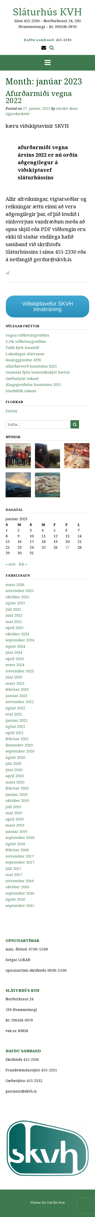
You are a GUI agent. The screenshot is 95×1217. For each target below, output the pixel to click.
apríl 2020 (15, 775)
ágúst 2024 (15, 646)
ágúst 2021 (15, 726)
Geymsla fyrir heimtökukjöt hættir (38, 372)
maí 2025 (14, 621)
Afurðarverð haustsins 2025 (31, 366)
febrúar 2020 (17, 788)
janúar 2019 (16, 831)
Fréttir (11, 410)
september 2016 (20, 893)
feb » (23, 564)
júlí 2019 (13, 806)
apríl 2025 (15, 627)
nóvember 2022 (20, 701)
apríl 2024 (15, 658)
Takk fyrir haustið (22, 347)
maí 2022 (14, 713)
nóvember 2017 (20, 856)
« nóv (11, 564)
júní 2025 (14, 615)
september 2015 (20, 905)
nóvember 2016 (20, 880)
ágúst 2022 (15, 707)
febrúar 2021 (17, 738)
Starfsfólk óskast (21, 390)
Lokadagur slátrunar (25, 353)
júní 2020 (14, 769)
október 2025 (17, 596)
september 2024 (20, 639)
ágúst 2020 (15, 757)
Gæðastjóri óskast (22, 378)
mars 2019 (15, 825)
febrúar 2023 (17, 689)
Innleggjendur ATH (23, 359)
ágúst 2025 (15, 602)
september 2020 (20, 750)
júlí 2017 (13, 868)
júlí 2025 (13, 609)
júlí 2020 (13, 763)
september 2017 (20, 862)
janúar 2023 (16, 695)
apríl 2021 (15, 732)
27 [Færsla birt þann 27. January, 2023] (67, 547)
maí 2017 (14, 874)
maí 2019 (14, 812)
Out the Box (56, 1202)
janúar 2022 (16, 720)
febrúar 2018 (17, 849)
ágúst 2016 (15, 899)
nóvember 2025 (20, 590)
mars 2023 (15, 683)
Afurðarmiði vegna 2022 (39, 96)
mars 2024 (15, 664)
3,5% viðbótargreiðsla (26, 341)
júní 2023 (14, 676)
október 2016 (17, 886)
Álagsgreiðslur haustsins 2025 (33, 384)
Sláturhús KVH (47, 12)
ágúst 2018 (15, 843)
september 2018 (20, 837)
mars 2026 (15, 584)
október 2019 (17, 800)
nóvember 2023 (20, 670)
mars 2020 (15, 781)
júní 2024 (14, 652)
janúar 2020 (16, 794)
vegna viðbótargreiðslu (27, 335)
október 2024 (17, 633)
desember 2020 (19, 744)
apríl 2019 (15, 818)
